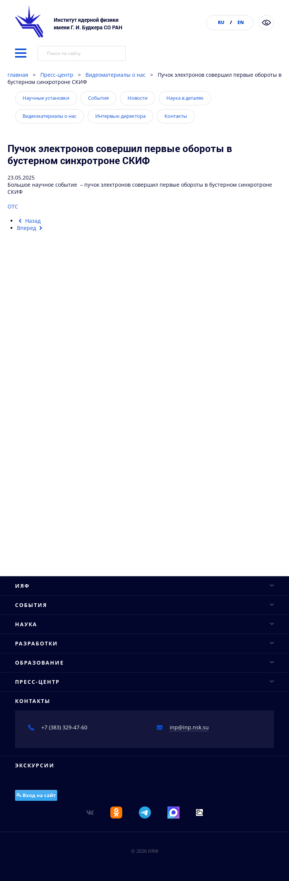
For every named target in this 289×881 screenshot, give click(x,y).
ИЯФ (144, 256)
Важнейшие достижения (47, 480)
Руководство (31, 269)
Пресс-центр (56, 74)
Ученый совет (33, 282)
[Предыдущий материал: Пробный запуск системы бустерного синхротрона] (29, 220)
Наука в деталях (185, 97)
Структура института (42, 296)
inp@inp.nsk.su (189, 783)
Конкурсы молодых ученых (50, 408)
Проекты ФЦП (33, 493)
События (98, 97)
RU (221, 22)
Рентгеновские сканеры (46, 539)
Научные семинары (41, 381)
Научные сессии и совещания (54, 395)
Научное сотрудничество (48, 467)
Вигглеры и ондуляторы (46, 553)
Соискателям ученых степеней (55, 625)
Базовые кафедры (38, 585)
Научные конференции (45, 368)
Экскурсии (35, 821)
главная (18, 74)
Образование (144, 572)
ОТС (13, 206)
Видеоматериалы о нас (115, 74)
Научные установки (46, 97)
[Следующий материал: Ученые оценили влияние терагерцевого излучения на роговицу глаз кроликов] (30, 227)
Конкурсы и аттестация (45, 309)
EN (240, 22)
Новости (138, 97)
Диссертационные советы (49, 599)
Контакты (175, 116)
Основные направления (46, 440)
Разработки (144, 513)
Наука (144, 427)
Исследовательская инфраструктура (62, 454)
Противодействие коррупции (53, 335)
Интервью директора (120, 116)
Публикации (31, 322)
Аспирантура (32, 612)
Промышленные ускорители (52, 526)
